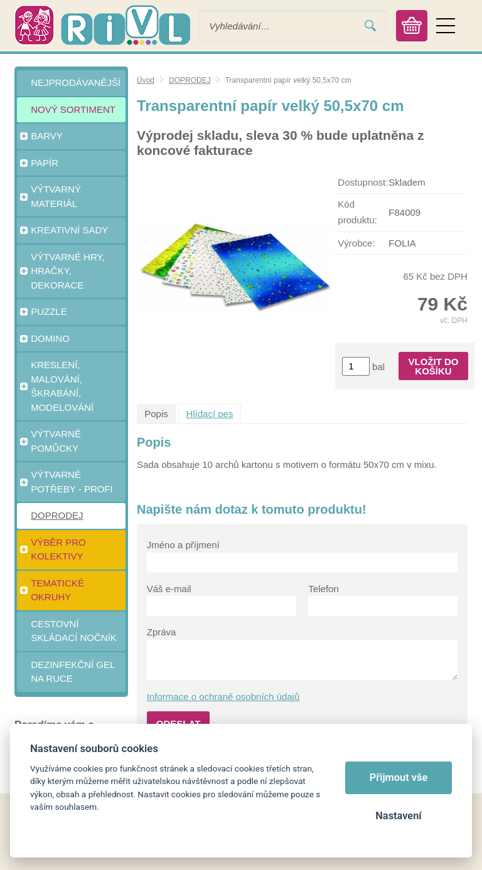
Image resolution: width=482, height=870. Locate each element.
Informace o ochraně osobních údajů (223, 696)
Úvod (145, 80)
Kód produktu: (357, 212)
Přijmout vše (399, 777)
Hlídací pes (209, 413)
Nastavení (398, 816)
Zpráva (161, 632)
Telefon (323, 588)
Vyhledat (370, 26)
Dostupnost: (363, 182)
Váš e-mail (169, 588)
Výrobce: (356, 243)
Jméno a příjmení (183, 544)
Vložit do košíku (434, 366)
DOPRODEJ (190, 80)
